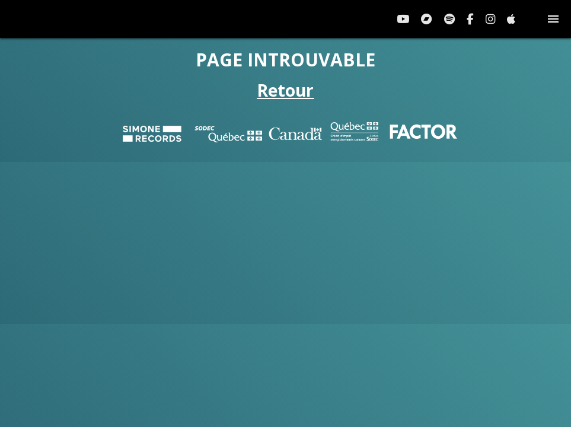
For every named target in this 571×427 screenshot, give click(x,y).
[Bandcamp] (427, 19)
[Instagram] (490, 19)
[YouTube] (402, 19)
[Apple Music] (511, 19)
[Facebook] (470, 19)
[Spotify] (449, 19)
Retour (285, 90)
